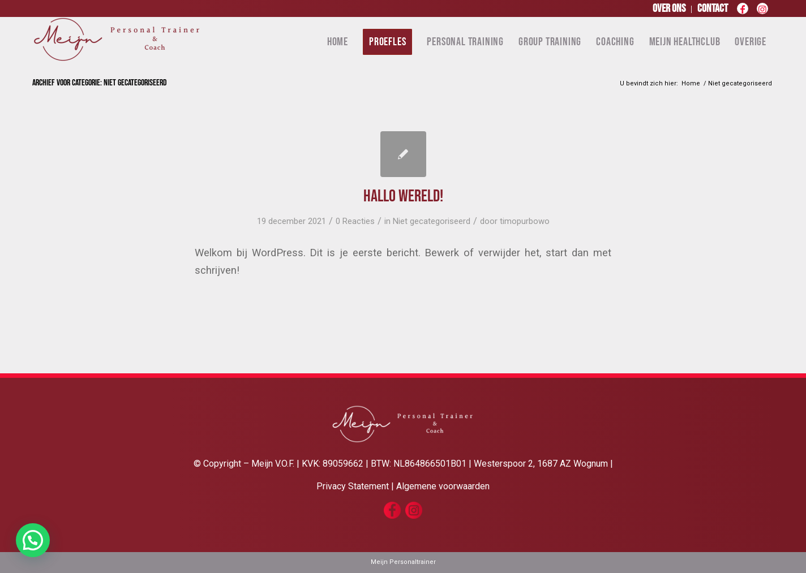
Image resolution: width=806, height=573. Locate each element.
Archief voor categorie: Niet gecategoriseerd (99, 82)
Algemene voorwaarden (443, 486)
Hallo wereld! (403, 196)
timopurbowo (525, 221)
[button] (33, 540)
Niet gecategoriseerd (431, 221)
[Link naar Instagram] (762, 11)
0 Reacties (355, 221)
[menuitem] (669, 9)
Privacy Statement (352, 486)
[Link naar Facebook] (742, 11)
